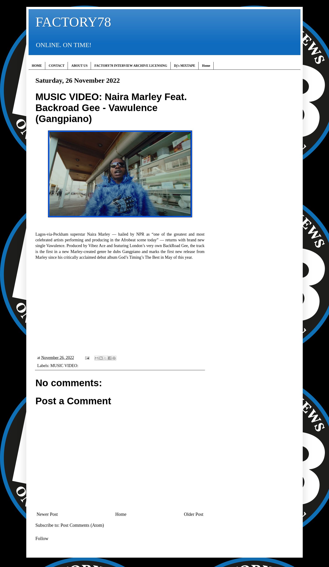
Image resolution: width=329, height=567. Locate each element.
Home (206, 65)
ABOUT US (79, 65)
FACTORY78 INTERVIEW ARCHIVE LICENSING (130, 65)
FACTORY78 (73, 21)
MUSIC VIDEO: (64, 365)
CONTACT (56, 65)
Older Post (193, 514)
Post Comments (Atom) (82, 525)
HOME (37, 65)
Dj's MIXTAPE (184, 65)
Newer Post (47, 514)
